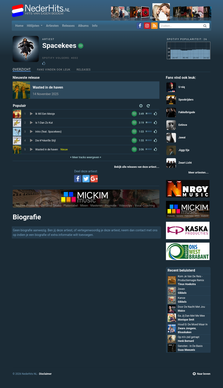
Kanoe (181, 297)
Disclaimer (45, 373)
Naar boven (201, 373)
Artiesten (52, 25)
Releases (68, 25)
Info (95, 25)
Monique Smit (186, 319)
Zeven (181, 289)
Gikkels (182, 292)
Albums (83, 25)
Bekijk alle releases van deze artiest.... (136, 166)
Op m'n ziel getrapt (188, 337)
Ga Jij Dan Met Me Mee (191, 315)
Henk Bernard (186, 341)
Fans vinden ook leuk (53, 69)
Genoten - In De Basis (190, 346)
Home (20, 25)
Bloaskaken (185, 332)
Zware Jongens (187, 328)
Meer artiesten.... (198, 172)
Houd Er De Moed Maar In (193, 324)
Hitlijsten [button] (33, 25)
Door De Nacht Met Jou (191, 306)
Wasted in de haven (48, 87)
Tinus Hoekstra (187, 284)
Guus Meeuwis (186, 349)
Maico (181, 310)
